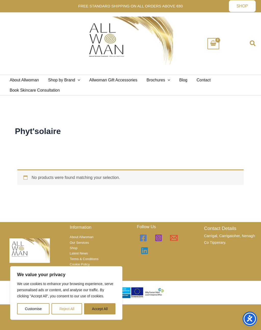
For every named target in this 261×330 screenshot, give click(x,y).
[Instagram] (158, 237)
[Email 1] (173, 237)
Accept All (100, 309)
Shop (73, 248)
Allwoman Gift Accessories (111, 80)
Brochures (155, 80)
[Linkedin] (144, 250)
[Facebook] (143, 237)
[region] (66, 293)
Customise (33, 309)
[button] (242, 6)
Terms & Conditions (84, 259)
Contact (198, 80)
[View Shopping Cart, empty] (213, 43)
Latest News (79, 253)
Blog (179, 80)
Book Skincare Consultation (34, 90)
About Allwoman (23, 80)
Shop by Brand (63, 80)
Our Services (79, 243)
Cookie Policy (80, 264)
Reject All (66, 309)
